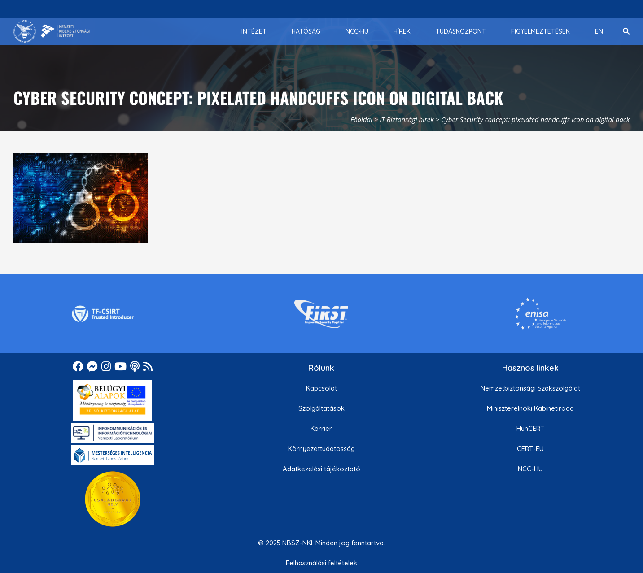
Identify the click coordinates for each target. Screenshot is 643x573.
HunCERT (530, 428)
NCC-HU (530, 468)
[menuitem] (254, 31)
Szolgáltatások (321, 408)
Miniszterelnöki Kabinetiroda (530, 408)
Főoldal (361, 119)
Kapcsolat (321, 388)
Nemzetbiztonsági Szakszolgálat (530, 388)
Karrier (321, 428)
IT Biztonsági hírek (407, 119)
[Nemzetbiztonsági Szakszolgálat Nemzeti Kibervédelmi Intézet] (51, 31)
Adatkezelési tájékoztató (321, 468)
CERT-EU (530, 448)
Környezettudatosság (321, 448)
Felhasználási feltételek (321, 563)
